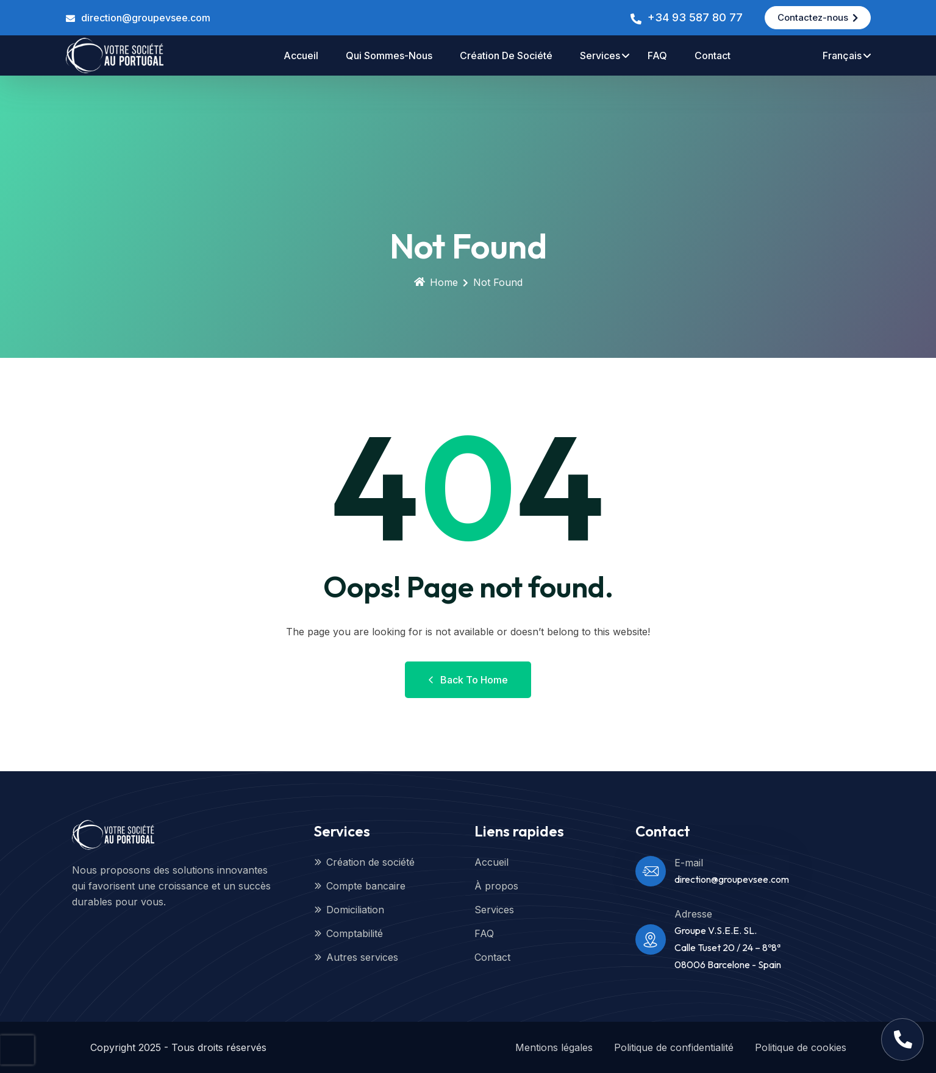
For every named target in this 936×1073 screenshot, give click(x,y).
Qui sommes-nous (389, 55)
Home (436, 282)
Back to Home (468, 680)
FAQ (657, 55)
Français (842, 55)
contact (713, 55)
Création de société (506, 55)
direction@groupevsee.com (145, 18)
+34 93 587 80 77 (695, 17)
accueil (301, 55)
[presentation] (17, 1049)
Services (600, 55)
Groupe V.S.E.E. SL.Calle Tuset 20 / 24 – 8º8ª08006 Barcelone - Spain (727, 947)
